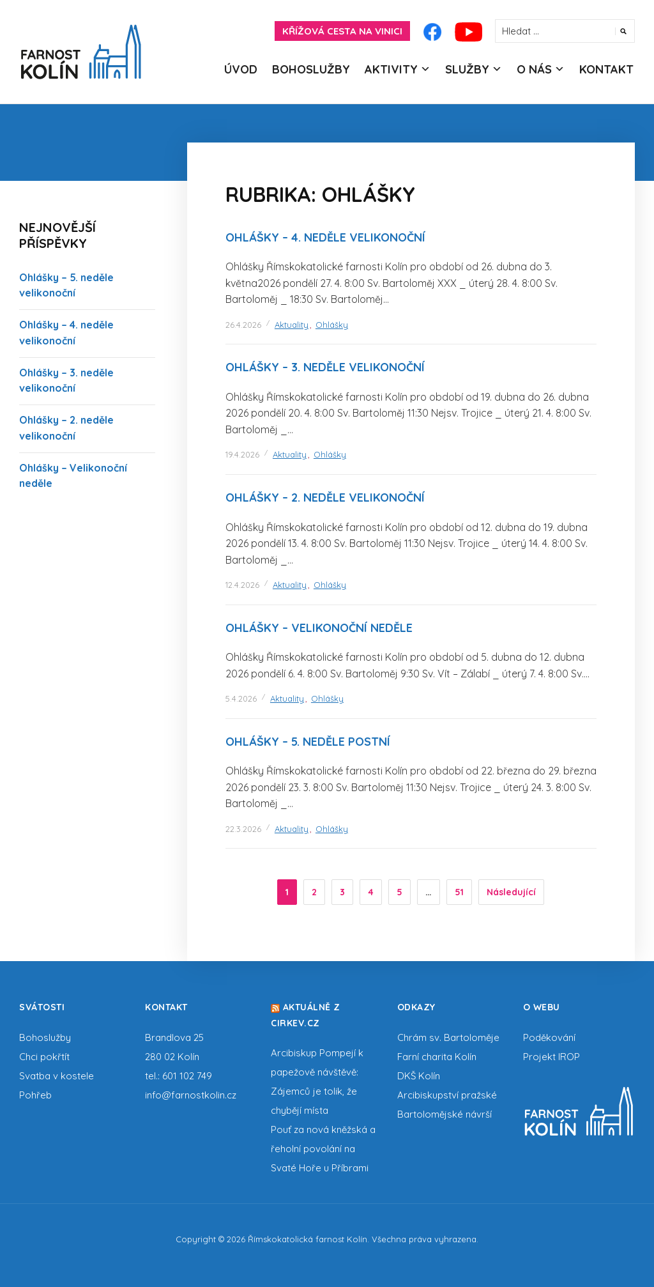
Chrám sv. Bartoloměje (448, 1037)
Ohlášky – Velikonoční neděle (319, 627)
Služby (467, 69)
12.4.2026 (242, 585)
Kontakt (606, 69)
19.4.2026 (242, 454)
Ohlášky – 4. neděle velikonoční (325, 237)
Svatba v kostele (56, 1076)
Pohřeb (35, 1095)
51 (459, 892)
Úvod (240, 69)
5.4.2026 (241, 698)
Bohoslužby (311, 69)
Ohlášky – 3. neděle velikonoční (325, 367)
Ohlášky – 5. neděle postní (307, 741)
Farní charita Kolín (436, 1057)
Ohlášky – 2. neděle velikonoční (325, 497)
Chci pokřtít (44, 1057)
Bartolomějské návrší (444, 1114)
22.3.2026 (243, 829)
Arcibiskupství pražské (447, 1095)
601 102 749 (187, 1076)
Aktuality (291, 325)
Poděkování (549, 1037)
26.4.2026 (243, 325)
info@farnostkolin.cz (190, 1095)
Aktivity (391, 69)
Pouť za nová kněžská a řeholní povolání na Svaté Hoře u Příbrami (323, 1148)
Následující (511, 892)
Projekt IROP (551, 1057)
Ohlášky (332, 325)
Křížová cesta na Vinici (342, 31)
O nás (534, 69)
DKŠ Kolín (418, 1076)
